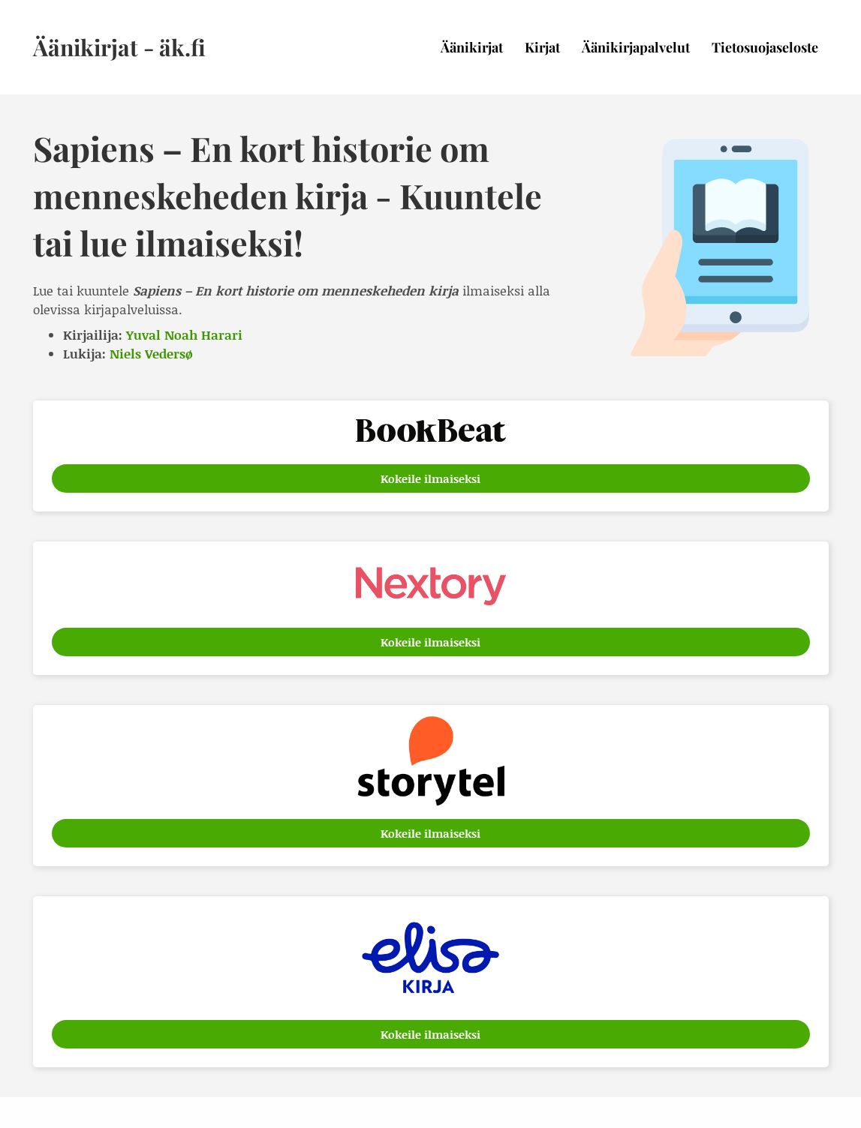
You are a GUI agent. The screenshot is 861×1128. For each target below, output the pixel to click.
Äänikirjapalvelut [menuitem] (636, 47)
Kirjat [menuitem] (542, 47)
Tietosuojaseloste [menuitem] (765, 47)
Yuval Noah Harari (184, 335)
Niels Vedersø (151, 353)
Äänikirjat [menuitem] (472, 47)
